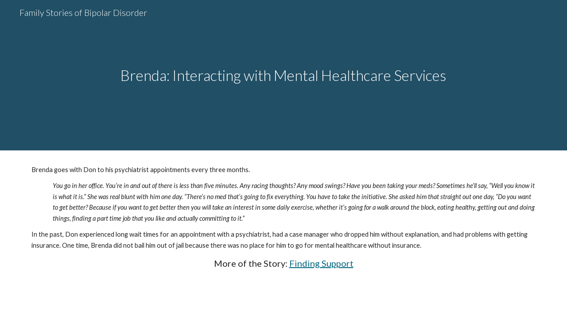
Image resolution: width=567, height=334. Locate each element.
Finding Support (321, 263)
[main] (283, 75)
